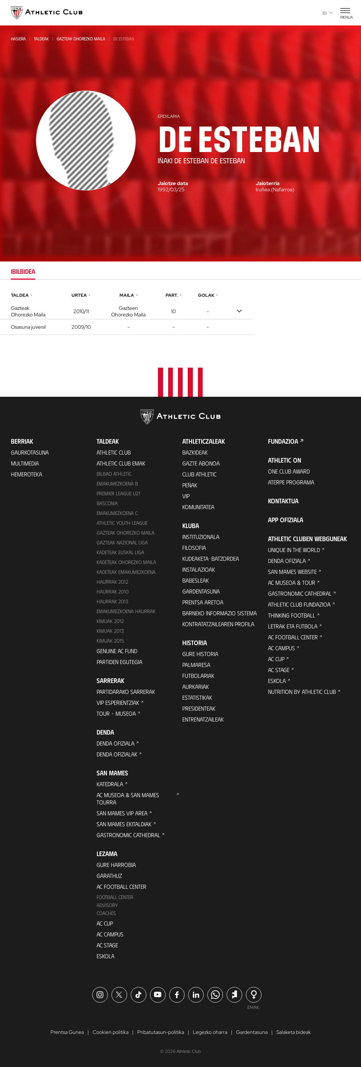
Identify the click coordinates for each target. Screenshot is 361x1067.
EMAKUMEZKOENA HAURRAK (126, 611)
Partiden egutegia (119, 661)
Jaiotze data (173, 183)
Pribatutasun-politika (160, 1032)
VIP (186, 495)
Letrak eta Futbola (292, 626)
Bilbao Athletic (114, 474)
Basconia (107, 503)
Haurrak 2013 (112, 601)
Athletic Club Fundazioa (299, 604)
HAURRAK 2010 (113, 591)
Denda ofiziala (115, 743)
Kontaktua (283, 501)
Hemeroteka (26, 474)
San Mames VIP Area (122, 813)
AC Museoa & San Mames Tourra (128, 798)
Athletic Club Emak (121, 463)
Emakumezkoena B (117, 483)
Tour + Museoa (116, 713)
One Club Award (289, 471)
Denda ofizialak (117, 754)
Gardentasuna (201, 591)
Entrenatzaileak (203, 719)
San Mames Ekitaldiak (124, 823)
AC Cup (105, 923)
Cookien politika (111, 1032)
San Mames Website (292, 571)
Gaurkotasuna (30, 452)
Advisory (107, 905)
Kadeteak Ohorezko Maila (126, 562)
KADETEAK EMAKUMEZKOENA (126, 572)
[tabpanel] (180, 313)
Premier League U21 (118, 493)
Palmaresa (196, 664)
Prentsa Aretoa (202, 602)
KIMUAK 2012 (110, 621)
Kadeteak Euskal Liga (120, 552)
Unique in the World (294, 549)
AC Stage (107, 945)
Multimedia (25, 463)
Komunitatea (198, 506)
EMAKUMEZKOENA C (117, 513)
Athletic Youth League (122, 523)
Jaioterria (268, 183)
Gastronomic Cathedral (128, 834)
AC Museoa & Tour (291, 582)
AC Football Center (121, 886)
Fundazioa (283, 441)
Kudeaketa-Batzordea (210, 558)
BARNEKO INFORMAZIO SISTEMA (219, 613)
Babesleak (195, 580)
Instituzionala (200, 536)
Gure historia (200, 653)
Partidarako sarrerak (126, 691)
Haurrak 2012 (112, 582)
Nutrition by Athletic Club (302, 691)
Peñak (189, 484)
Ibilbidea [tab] (23, 271)
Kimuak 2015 (110, 641)
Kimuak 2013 (110, 631)
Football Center (115, 897)
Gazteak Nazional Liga (122, 542)
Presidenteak (198, 708)
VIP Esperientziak (118, 702)
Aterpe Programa (291, 482)
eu (328, 12)
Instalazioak (198, 569)
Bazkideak (195, 452)
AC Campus (110, 934)
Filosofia (194, 547)
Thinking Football (291, 615)
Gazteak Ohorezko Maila (81, 38)
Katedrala (110, 783)
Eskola (105, 955)
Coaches (106, 913)
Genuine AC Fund (117, 650)
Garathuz (109, 875)
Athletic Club (114, 452)
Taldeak (41, 38)
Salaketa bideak (293, 1032)
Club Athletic (199, 474)
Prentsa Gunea (67, 1032)
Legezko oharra (210, 1032)
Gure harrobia (116, 864)
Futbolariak (198, 675)
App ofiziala (285, 520)
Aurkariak (195, 686)
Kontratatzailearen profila (218, 623)
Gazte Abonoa (201, 463)
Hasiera (18, 38)
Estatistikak (197, 697)
